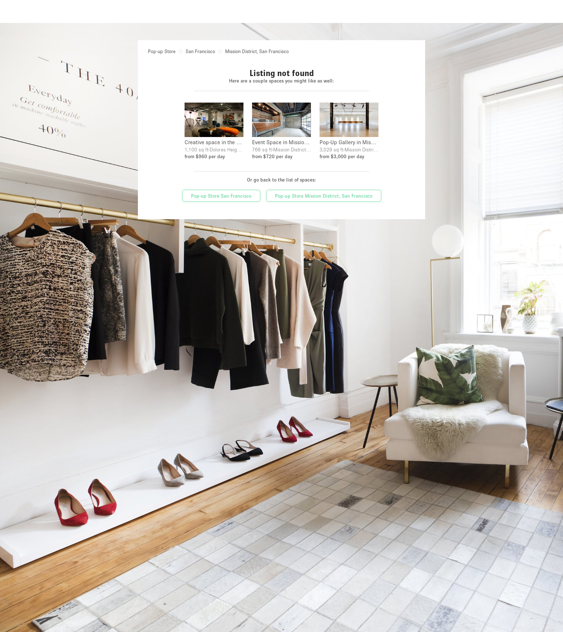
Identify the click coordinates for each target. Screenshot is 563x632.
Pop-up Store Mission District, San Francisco (323, 196)
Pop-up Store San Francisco (221, 196)
